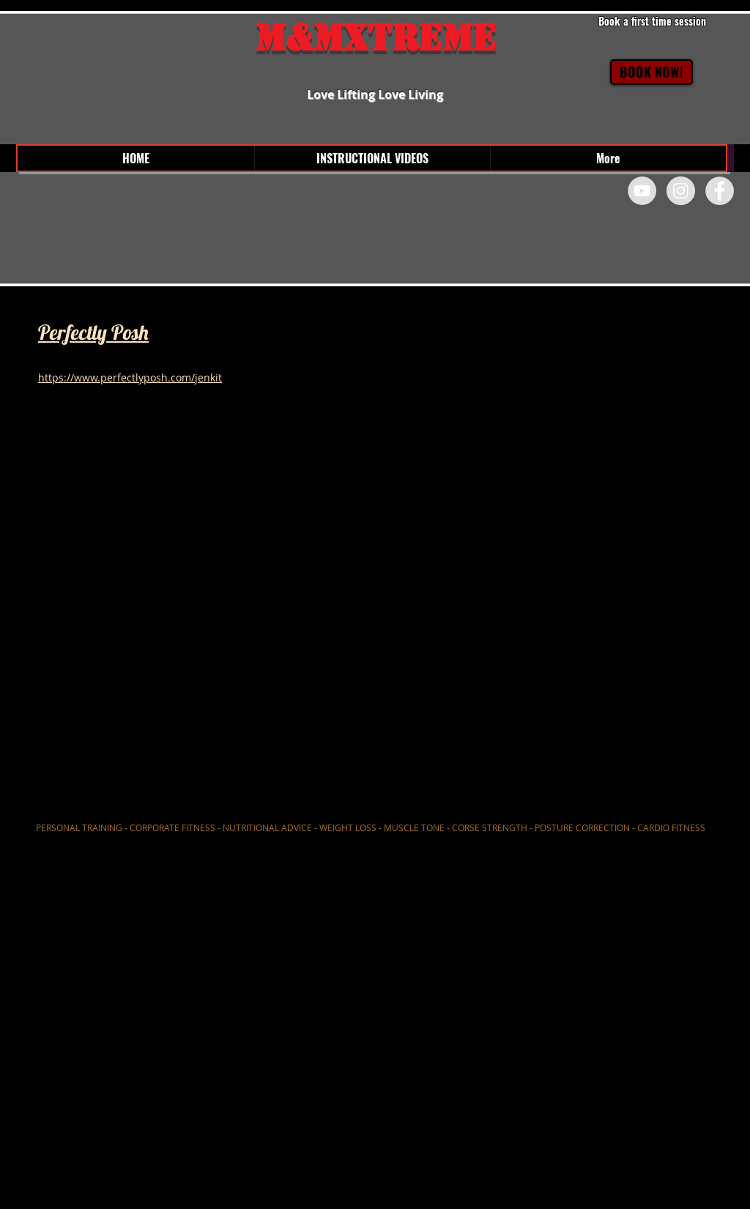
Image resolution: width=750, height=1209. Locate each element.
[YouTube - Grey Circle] (642, 190)
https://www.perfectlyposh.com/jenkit (130, 377)
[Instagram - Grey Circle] (681, 190)
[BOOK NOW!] (651, 72)
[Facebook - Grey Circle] (719, 190)
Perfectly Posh (93, 332)
